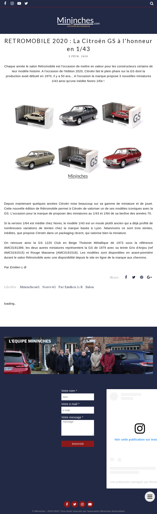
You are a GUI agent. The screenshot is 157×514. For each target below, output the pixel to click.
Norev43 (49, 287)
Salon (89, 287)
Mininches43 (29, 287)
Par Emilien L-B (70, 287)
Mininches (40, 511)
